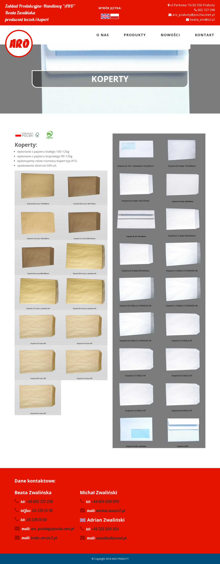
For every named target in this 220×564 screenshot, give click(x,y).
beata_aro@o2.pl (44, 537)
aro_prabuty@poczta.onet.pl (52, 528)
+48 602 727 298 (39, 501)
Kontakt (204, 35)
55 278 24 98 (42, 510)
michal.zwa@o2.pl (110, 510)
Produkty (135, 35)
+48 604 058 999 (105, 501)
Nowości (170, 35)
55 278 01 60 (36, 519)
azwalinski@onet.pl (111, 537)
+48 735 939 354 (105, 528)
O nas (102, 35)
